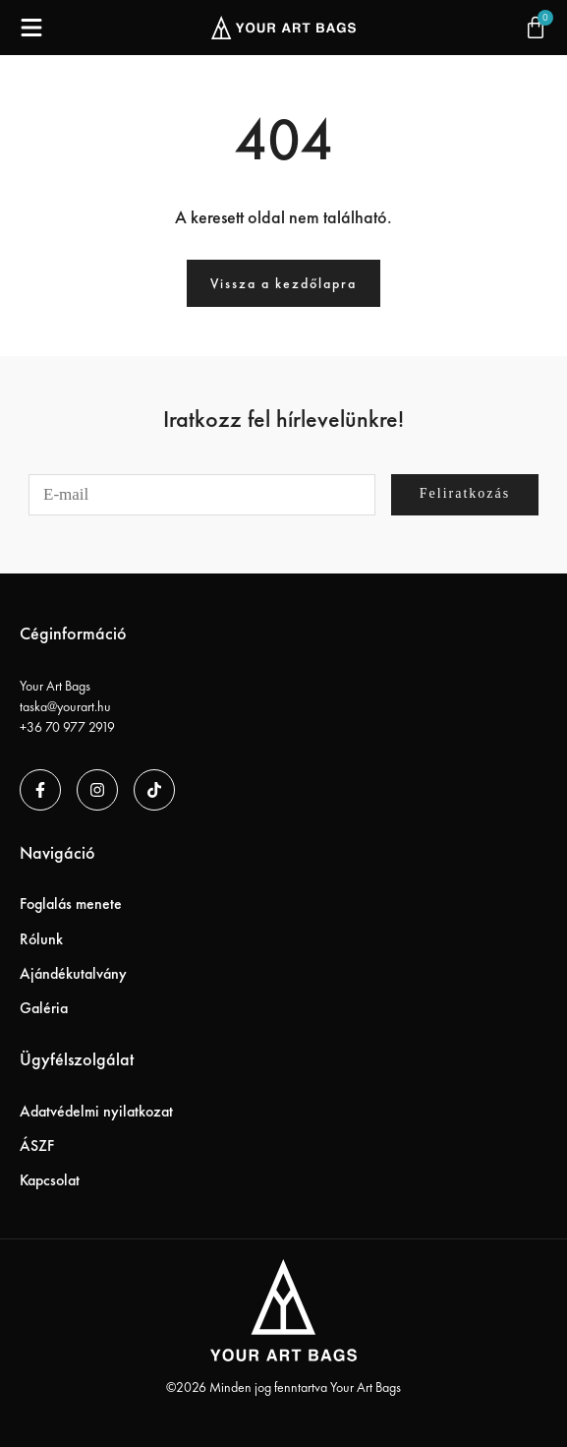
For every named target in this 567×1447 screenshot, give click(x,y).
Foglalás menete (71, 903)
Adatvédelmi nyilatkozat (96, 1111)
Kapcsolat (50, 1180)
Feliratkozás (465, 493)
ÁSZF (37, 1145)
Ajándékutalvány (73, 973)
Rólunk (41, 939)
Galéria (44, 1007)
